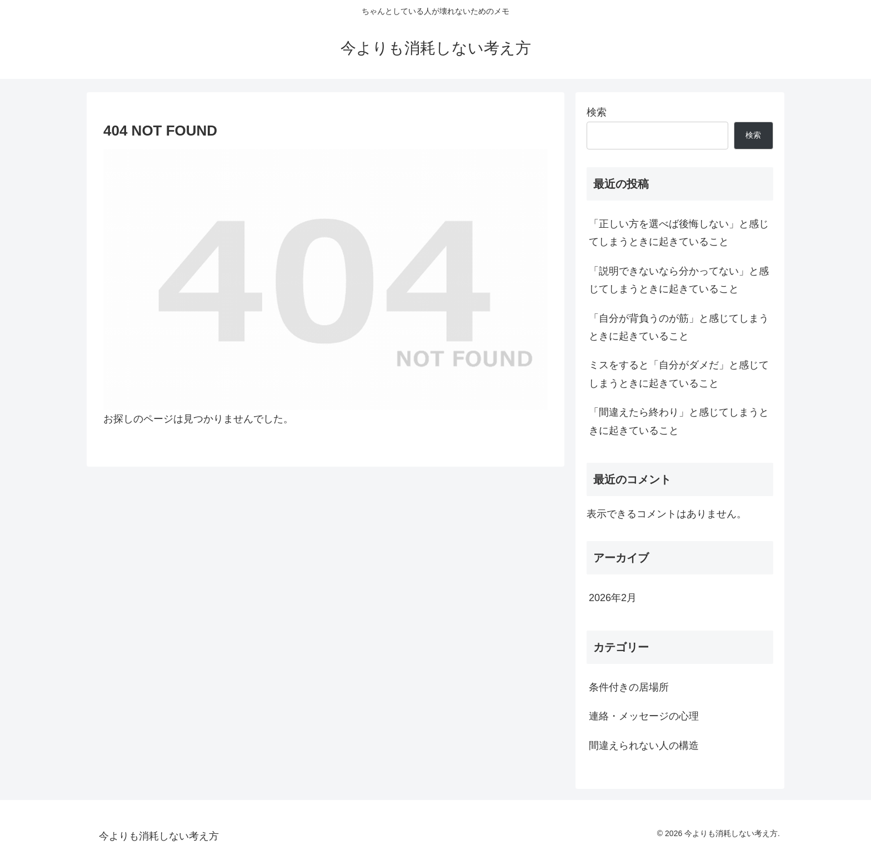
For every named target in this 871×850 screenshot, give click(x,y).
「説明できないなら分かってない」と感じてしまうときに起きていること (679, 280)
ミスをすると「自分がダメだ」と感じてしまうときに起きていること (679, 373)
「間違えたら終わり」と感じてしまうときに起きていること (679, 421)
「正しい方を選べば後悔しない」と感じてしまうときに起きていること (679, 232)
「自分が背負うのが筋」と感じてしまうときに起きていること (679, 327)
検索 (597, 112)
